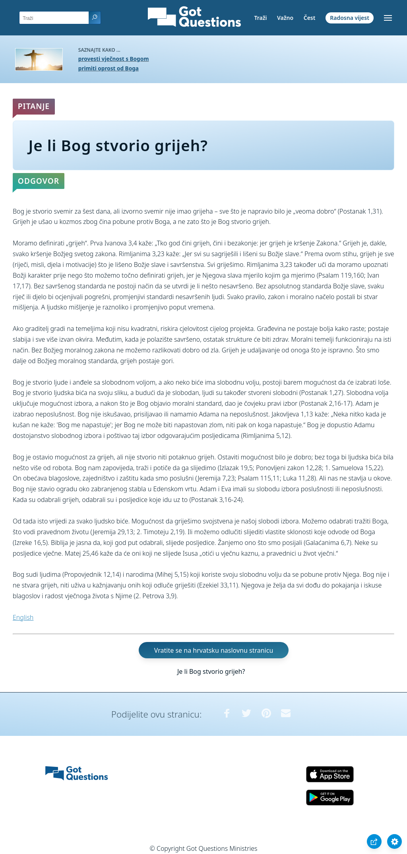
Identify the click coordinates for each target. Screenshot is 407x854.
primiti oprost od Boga (108, 68)
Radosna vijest (349, 17)
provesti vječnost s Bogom (113, 58)
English (23, 617)
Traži (260, 17)
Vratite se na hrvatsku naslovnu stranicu (213, 650)
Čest (310, 17)
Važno (285, 17)
